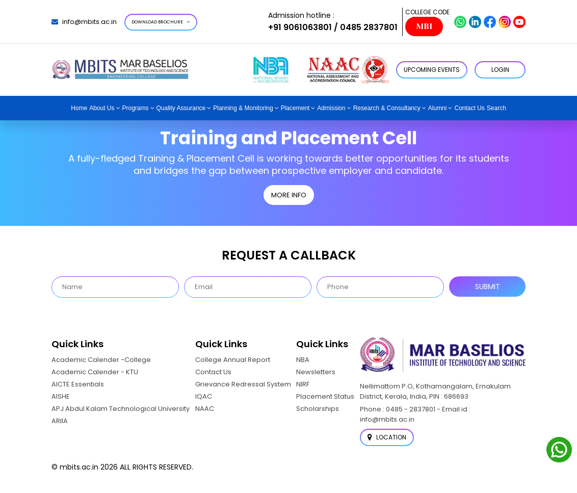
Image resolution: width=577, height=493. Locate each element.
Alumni (437, 108)
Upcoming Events (432, 69)
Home (79, 108)
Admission (331, 108)
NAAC (204, 408)
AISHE (60, 396)
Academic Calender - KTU (94, 372)
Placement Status (325, 396)
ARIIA (59, 421)
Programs (135, 108)
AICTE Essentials (77, 384)
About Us (101, 108)
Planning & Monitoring (243, 108)
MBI (424, 26)
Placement (295, 108)
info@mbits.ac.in (84, 22)
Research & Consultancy (387, 108)
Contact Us (469, 108)
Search (496, 108)
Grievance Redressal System (243, 384)
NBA (302, 360)
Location (387, 437)
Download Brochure (161, 22)
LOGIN (500, 69)
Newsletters (315, 372)
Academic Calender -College (101, 360)
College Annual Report (232, 360)
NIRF (302, 384)
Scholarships (317, 408)
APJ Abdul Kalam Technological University (120, 408)
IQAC (203, 396)
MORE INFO (288, 195)
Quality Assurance (181, 108)
